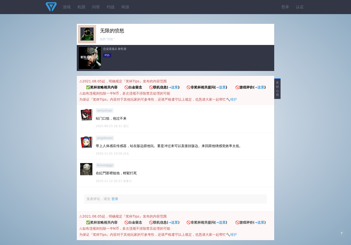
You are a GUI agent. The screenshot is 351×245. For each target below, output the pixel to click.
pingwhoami (105, 138)
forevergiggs (105, 165)
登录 (285, 7)
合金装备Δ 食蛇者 (115, 49)
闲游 (125, 7)
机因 (81, 7)
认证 (300, 7)
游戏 (67, 7)
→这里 (173, 87)
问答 (96, 7)
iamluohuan (104, 110)
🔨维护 (231, 99)
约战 (111, 7)
